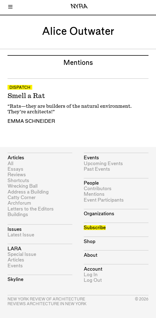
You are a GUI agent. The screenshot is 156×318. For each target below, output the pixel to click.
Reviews (17, 174)
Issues (15, 229)
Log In (91, 274)
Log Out (93, 280)
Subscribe (95, 227)
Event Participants (104, 200)
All (10, 163)
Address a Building (28, 192)
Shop (89, 241)
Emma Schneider (31, 121)
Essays (15, 169)
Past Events (97, 169)
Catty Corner (22, 197)
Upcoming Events (103, 163)
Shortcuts (18, 180)
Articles (16, 157)
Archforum (19, 203)
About (90, 255)
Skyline (15, 279)
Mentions (94, 194)
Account (93, 269)
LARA (14, 248)
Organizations (99, 213)
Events (15, 265)
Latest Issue (21, 235)
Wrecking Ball (23, 186)
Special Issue (22, 254)
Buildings (18, 214)
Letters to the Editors (31, 209)
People (91, 183)
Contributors (98, 188)
